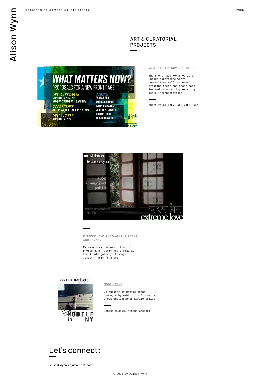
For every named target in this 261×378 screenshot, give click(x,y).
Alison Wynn (12, 34)
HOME (240, 9)
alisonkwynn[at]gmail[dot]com (71, 365)
